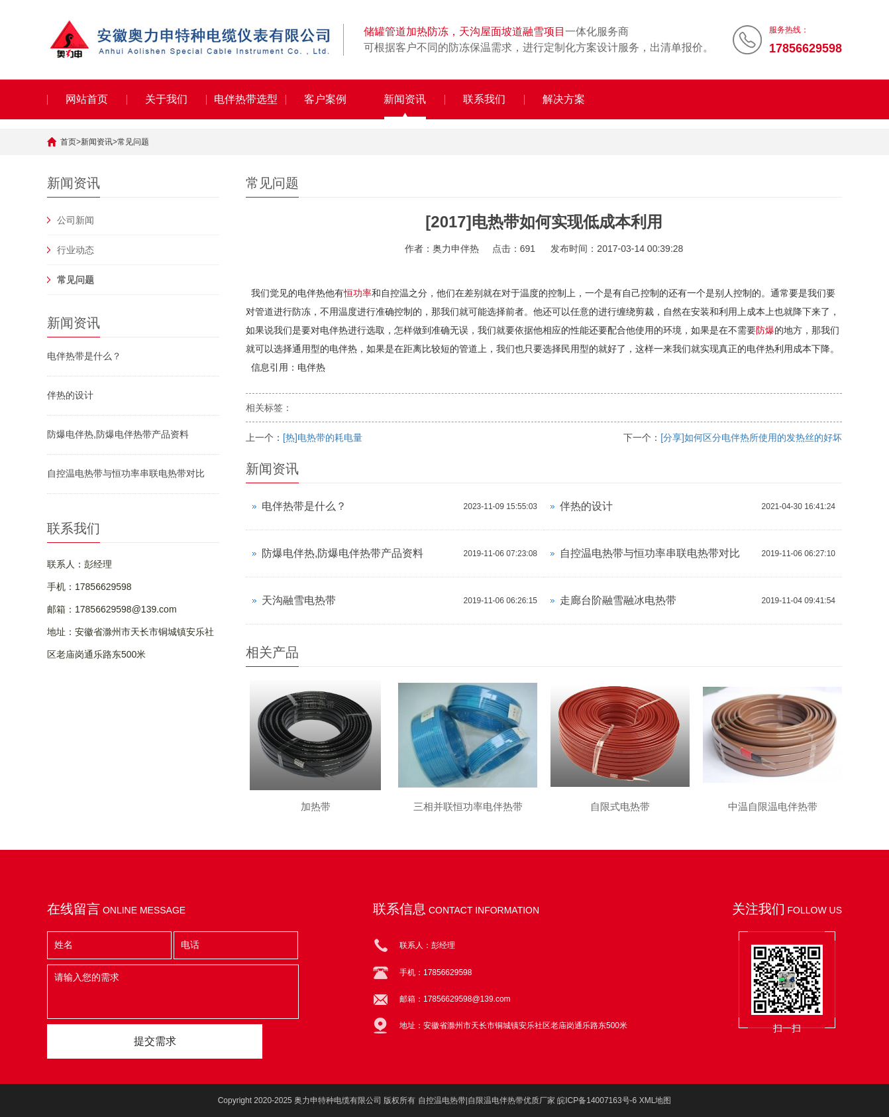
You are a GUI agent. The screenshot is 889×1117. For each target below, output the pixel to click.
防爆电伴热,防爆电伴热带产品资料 (118, 434)
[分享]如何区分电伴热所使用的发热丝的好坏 (751, 437)
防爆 (765, 330)
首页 (68, 142)
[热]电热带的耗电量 (322, 437)
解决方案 (564, 99)
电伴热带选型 (246, 99)
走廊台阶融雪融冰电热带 (618, 600)
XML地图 (655, 1100)
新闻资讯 (405, 99)
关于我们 (166, 99)
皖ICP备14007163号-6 (597, 1100)
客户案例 (325, 99)
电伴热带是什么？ (84, 356)
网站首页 (87, 99)
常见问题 (133, 142)
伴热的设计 (70, 395)
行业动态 (75, 250)
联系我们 (484, 99)
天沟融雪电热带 (299, 600)
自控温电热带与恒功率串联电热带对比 (126, 473)
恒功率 (358, 293)
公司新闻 (75, 220)
